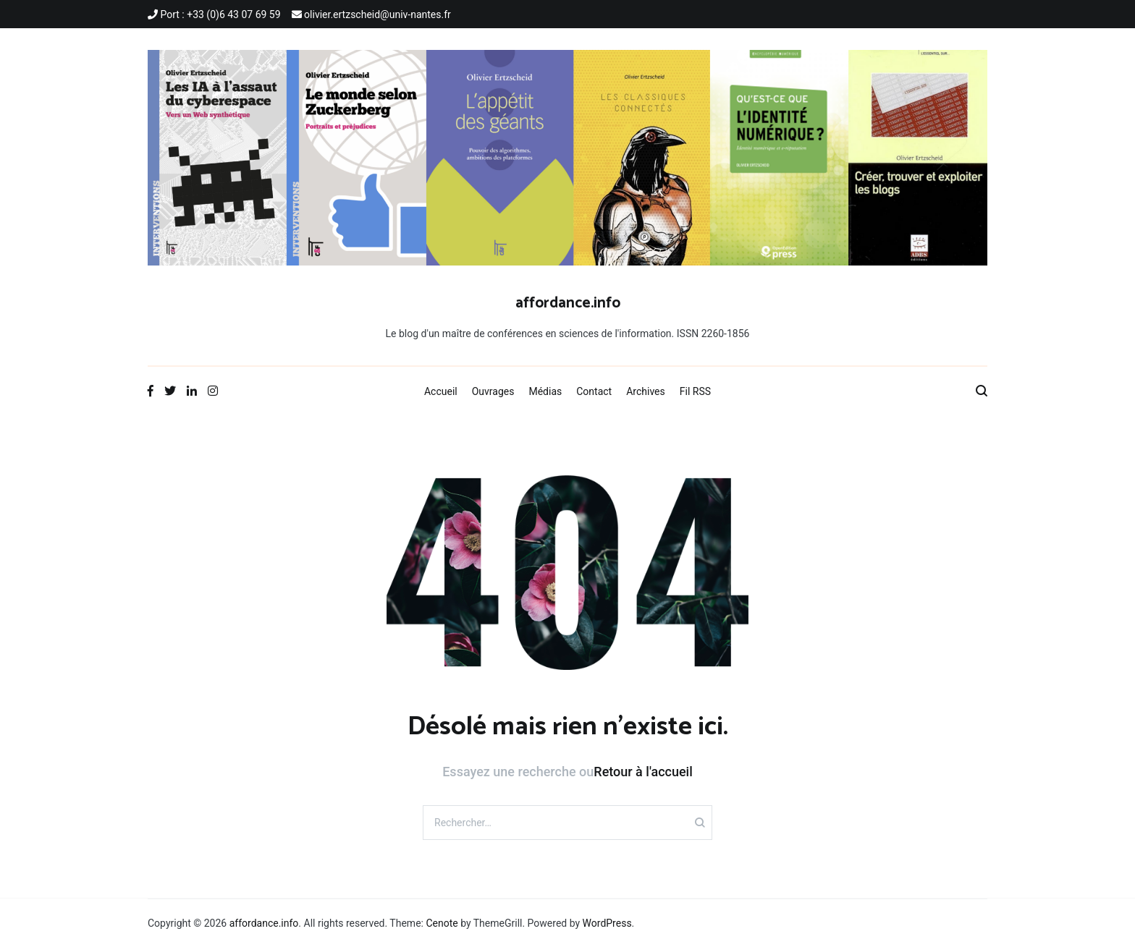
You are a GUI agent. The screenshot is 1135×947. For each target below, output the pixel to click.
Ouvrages (493, 391)
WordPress (607, 923)
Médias (545, 391)
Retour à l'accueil (643, 771)
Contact (594, 391)
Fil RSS (695, 391)
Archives (645, 391)
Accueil (440, 391)
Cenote (441, 923)
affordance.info (567, 303)
